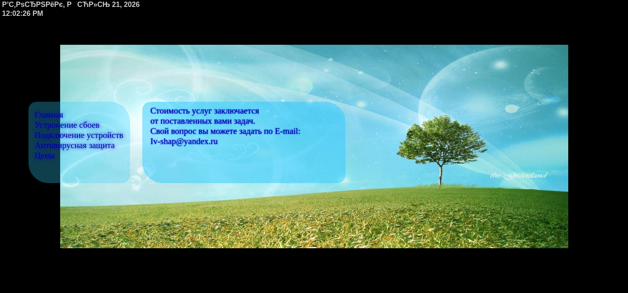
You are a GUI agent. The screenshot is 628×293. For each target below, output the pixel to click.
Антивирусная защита (75, 145)
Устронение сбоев (67, 125)
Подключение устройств (79, 135)
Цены (45, 155)
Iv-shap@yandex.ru (184, 141)
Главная (49, 115)
